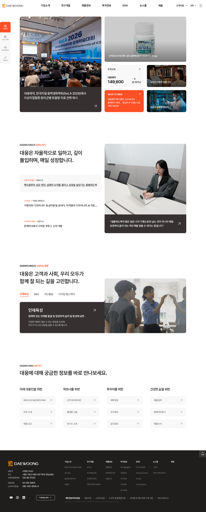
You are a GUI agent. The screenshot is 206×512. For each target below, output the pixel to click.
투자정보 (124, 462)
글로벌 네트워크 (70, 479)
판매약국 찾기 (110, 473)
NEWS (5, 27)
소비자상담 (100, 498)
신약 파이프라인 (74, 400)
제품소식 (158, 423)
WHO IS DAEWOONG (34, 400)
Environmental (142, 473)
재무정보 (114, 400)
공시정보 (114, 423)
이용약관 (87, 498)
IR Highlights (126, 467)
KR (192, 5)
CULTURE (5, 38)
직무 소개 (27, 412)
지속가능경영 (140, 467)
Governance (141, 484)
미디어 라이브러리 (159, 473)
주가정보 (114, 412)
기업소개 (68, 462)
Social (138, 479)
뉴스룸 (155, 462)
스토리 (155, 467)
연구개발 (90, 462)
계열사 (67, 484)
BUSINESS (5, 48)
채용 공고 (27, 423)
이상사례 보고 (163, 498)
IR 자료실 (124, 490)
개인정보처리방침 (72, 498)
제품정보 (109, 462)
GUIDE (5, 58)
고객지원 (180, 5)
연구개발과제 (91, 473)
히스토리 (68, 473)
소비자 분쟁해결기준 (117, 498)
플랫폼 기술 (72, 412)
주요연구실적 (91, 479)
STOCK (112, 69)
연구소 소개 (72, 423)
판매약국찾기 (160, 412)
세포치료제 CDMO (93, 484)
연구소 (89, 467)
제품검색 (158, 400)
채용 (172, 462)
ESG (138, 462)
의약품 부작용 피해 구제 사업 (141, 498)
